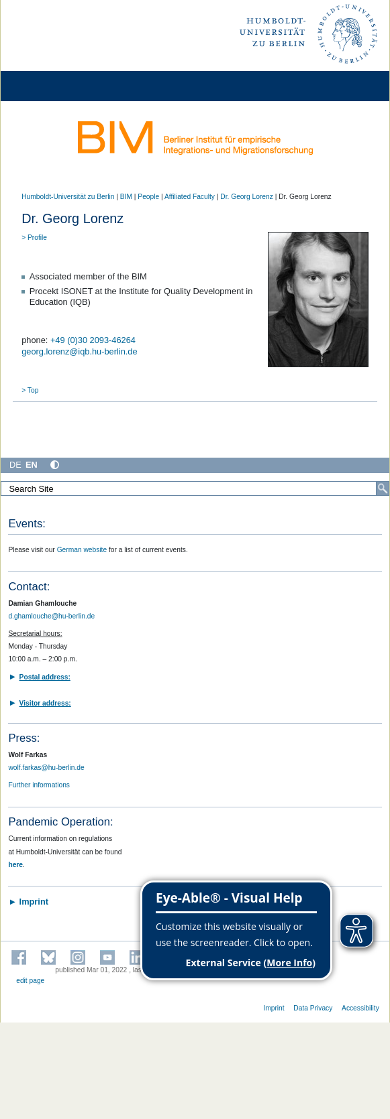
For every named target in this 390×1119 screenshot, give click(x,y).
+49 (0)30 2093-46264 (93, 340)
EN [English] (32, 465)
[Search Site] (195, 488)
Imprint (273, 1008)
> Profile (34, 237)
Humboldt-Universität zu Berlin (67, 196)
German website (82, 549)
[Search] (382, 488)
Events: (26, 523)
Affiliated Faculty (189, 196)
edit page (30, 980)
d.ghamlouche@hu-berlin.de (51, 616)
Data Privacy (312, 1008)
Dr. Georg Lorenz (246, 196)
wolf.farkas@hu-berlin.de (46, 767)
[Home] (48, 86)
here (15, 864)
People (148, 196)
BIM (126, 196)
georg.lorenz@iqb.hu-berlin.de (79, 351)
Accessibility (360, 1008)
